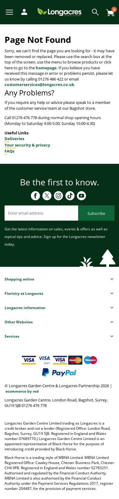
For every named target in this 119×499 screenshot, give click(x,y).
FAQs (9, 151)
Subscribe (96, 213)
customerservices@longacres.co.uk (39, 84)
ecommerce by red (22, 391)
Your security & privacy (27, 145)
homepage (46, 68)
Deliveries (14, 138)
